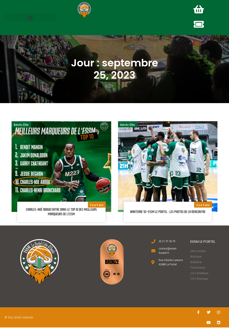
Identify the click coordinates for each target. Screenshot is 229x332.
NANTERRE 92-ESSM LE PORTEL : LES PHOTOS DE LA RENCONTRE (167, 216)
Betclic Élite (21, 129)
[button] (30, 19)
